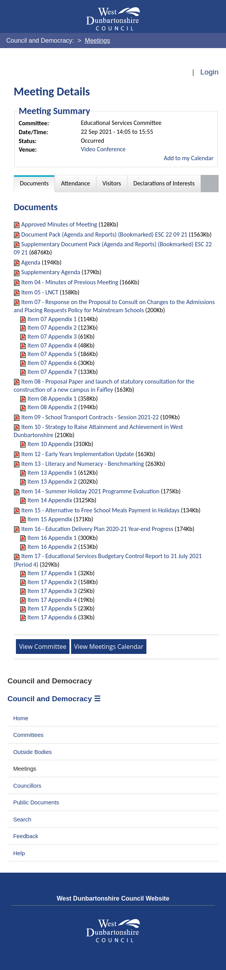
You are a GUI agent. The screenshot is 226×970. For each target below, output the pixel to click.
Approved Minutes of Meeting (59, 224)
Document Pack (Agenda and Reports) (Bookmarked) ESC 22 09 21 (104, 234)
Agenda (30, 262)
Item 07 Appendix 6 (52, 363)
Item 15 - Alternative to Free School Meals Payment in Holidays (100, 510)
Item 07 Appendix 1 (52, 319)
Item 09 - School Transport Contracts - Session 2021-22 (90, 417)
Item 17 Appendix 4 (52, 599)
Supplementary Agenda (50, 272)
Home (20, 718)
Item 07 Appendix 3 (52, 336)
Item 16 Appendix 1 (52, 537)
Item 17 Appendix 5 (52, 608)
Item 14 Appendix (50, 500)
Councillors (27, 786)
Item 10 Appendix (50, 444)
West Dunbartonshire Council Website (113, 898)
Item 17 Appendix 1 (52, 573)
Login (209, 72)
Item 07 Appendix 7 (52, 371)
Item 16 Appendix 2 (52, 546)
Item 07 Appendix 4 (52, 345)
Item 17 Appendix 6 (52, 617)
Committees (28, 735)
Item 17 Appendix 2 (52, 582)
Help (19, 853)
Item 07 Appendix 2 (52, 327)
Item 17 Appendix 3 (52, 591)
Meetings (25, 769)
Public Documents (36, 802)
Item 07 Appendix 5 (52, 354)
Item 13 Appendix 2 (52, 481)
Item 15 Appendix (50, 519)
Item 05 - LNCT (39, 292)
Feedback (25, 836)
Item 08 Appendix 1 (52, 398)
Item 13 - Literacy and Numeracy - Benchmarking (82, 463)
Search (22, 819)
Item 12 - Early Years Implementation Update (77, 454)
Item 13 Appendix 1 (52, 472)
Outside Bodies (32, 752)
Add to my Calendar (189, 158)
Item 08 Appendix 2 (52, 407)
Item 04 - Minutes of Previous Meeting (69, 282)
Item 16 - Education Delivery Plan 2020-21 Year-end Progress (97, 529)
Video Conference (103, 149)
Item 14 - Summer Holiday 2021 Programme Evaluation (90, 491)
